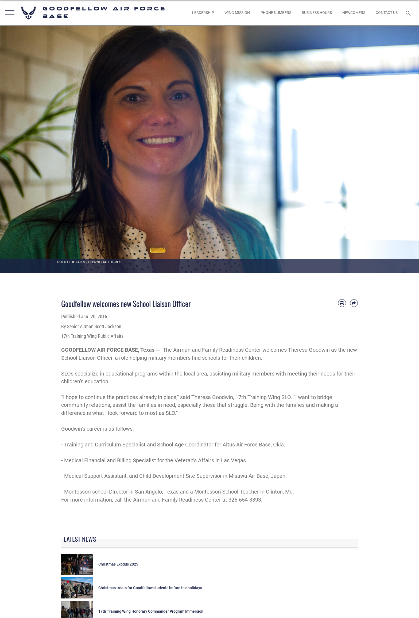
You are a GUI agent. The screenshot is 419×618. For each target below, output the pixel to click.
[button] (8, 12)
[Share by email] (354, 303)
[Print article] (342, 303)
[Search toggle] (409, 13)
